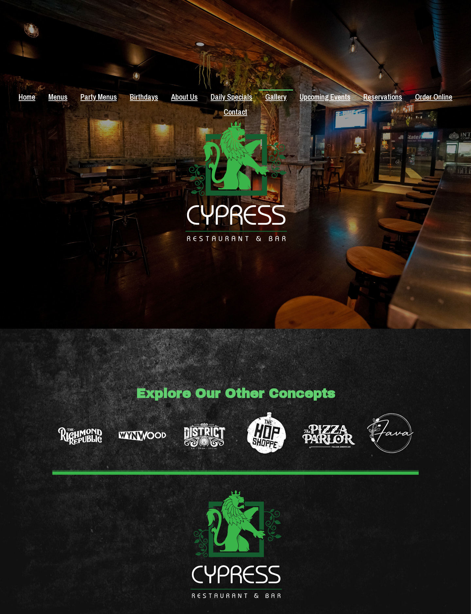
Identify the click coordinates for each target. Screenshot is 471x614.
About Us (184, 97)
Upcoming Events (325, 97)
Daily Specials (231, 97)
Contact (235, 112)
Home (27, 97)
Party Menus (98, 97)
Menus (57, 97)
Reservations (382, 97)
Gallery (276, 97)
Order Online (433, 97)
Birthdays (144, 97)
